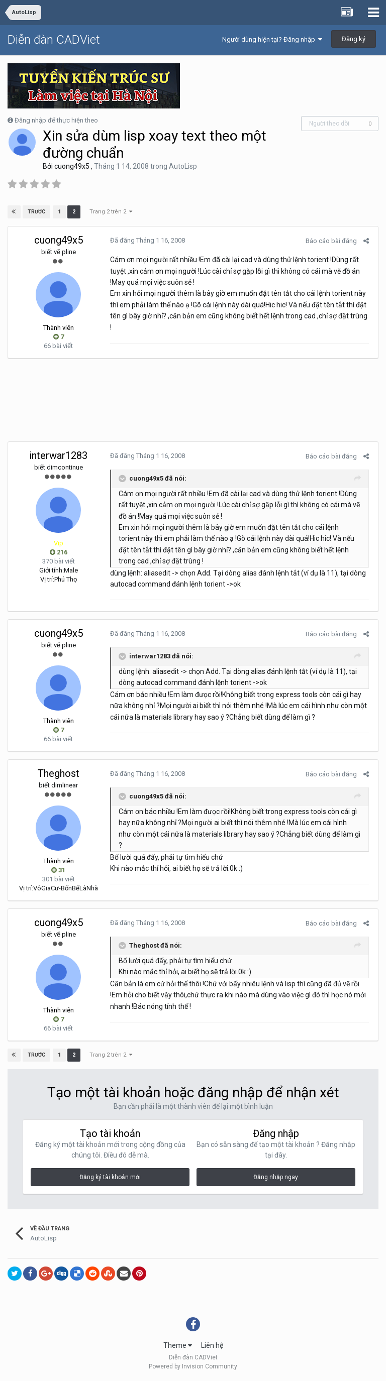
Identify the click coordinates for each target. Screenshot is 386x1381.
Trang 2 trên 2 (110, 211)
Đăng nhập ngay (275, 1177)
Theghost (58, 773)
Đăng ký (353, 39)
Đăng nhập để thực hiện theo (56, 120)
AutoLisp (183, 166)
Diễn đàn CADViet (54, 40)
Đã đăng (146, 240)
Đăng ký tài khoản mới (110, 1177)
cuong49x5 (71, 166)
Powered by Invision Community (193, 1366)
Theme (177, 1345)
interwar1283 (58, 455)
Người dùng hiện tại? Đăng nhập (272, 39)
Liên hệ (212, 1345)
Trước (37, 211)
